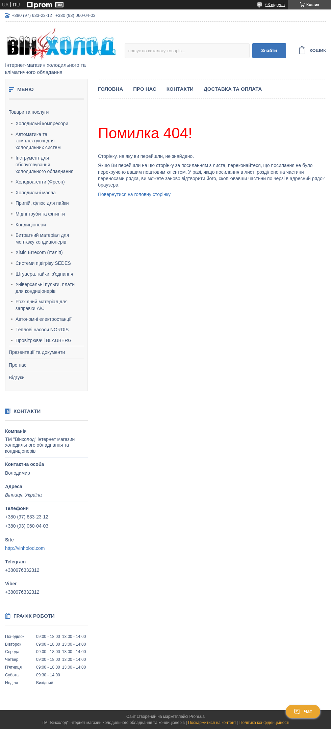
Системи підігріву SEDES (43, 263)
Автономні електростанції (44, 319)
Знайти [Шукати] (269, 50)
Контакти (180, 88)
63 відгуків (275, 4)
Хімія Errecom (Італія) (39, 252)
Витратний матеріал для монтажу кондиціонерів (42, 238)
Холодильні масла (36, 192)
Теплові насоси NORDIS (42, 329)
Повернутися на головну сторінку (134, 194)
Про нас (17, 365)
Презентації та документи (37, 352)
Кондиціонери (31, 224)
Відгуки (17, 377)
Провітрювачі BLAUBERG (44, 340)
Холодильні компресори (42, 123)
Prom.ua (197, 716)
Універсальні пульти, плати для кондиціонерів (45, 288)
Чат (303, 711)
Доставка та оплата (233, 88)
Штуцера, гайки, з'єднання (44, 274)
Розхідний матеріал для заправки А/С (42, 305)
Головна (110, 88)
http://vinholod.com (25, 548)
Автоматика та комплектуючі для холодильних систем (38, 141)
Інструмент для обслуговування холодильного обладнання (44, 164)
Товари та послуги (29, 112)
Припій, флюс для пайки (42, 203)
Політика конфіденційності (264, 722)
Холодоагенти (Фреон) (40, 182)
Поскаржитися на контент (212, 722)
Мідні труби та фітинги (40, 214)
